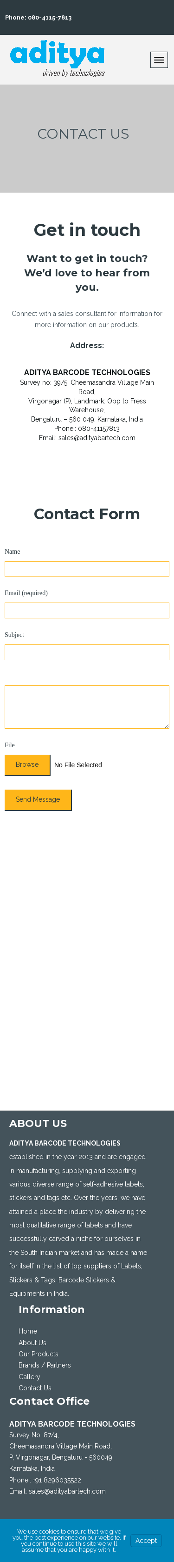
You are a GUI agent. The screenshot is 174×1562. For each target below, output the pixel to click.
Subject (14, 634)
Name (12, 551)
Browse (27, 764)
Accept (146, 1540)
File (10, 745)
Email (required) (26, 593)
